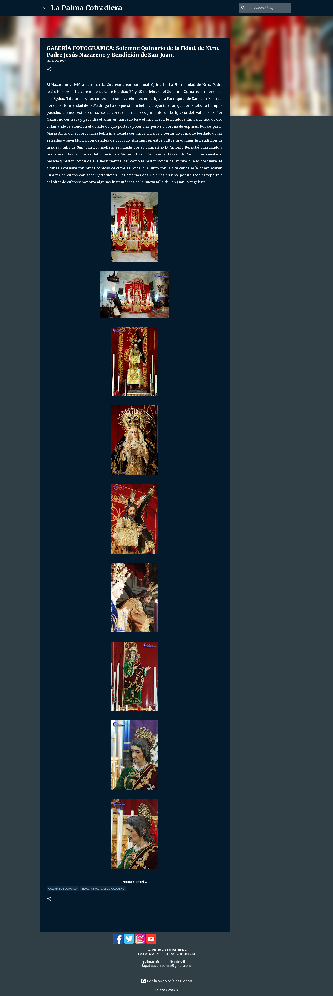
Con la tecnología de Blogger (166, 981)
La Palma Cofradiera (86, 7)
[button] (49, 69)
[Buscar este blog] (268, 8)
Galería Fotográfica (62, 888)
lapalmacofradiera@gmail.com (166, 966)
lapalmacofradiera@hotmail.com (166, 962)
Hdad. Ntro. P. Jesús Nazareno (103, 888)
